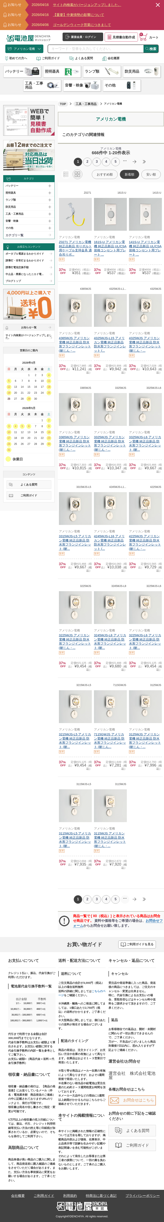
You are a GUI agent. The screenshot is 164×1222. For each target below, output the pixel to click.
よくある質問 (81, 58)
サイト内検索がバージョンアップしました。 (29, 336)
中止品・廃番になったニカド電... (25, 274)
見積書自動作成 (121, 37)
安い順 (151, 174)
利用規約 (70, 1196)
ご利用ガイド (48, 58)
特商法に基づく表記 (101, 1196)
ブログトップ (13, 281)
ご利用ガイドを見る (137, 944)
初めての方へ (16, 58)
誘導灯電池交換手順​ (17, 267)
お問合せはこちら (132, 1100)
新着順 (129, 174)
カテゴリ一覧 (14, 235)
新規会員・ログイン (81, 37)
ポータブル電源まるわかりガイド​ (25, 253)
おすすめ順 (105, 174)
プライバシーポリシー (143, 1196)
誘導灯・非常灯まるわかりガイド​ (25, 260)
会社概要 (111, 58)
